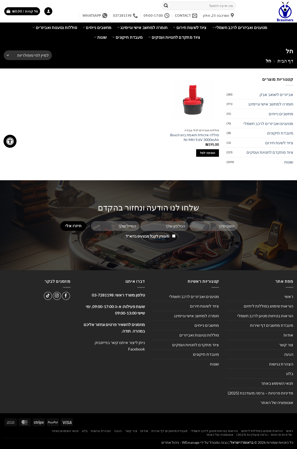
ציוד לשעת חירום (279, 142)
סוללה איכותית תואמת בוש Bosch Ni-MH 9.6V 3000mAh (194, 137)
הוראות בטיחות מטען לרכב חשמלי (265, 315)
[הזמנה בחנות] (28, 55)
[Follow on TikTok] (48, 296)
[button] (48, 11)
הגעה (288, 354)
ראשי (288, 296)
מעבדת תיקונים (127, 37)
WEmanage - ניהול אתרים (180, 442)
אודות (288, 334)
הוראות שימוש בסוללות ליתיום (268, 306)
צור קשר (286, 344)
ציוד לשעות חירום (190, 27)
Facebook (136, 348)
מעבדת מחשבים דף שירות (271, 325)
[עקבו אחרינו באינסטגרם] (57, 296)
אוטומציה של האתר (276, 402)
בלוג (289, 373)
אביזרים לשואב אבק (276, 94)
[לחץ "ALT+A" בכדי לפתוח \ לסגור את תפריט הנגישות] (10, 141)
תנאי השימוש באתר (277, 383)
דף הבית (285, 61)
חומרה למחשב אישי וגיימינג (142, 27)
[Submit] (166, 6)
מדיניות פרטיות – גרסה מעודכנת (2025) (260, 392)
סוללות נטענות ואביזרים (54, 27)
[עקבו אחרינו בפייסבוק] (66, 296)
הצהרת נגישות (281, 364)
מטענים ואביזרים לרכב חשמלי (239, 27)
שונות (100, 37)
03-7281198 (103, 294)
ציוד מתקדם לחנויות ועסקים (174, 37)
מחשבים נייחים (97, 27)
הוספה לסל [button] (207, 152)
